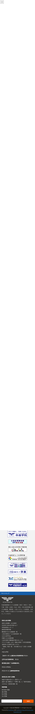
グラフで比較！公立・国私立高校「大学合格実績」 (17, 642)
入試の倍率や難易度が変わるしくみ (12, 640)
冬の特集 (4, 696)
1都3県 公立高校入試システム (10, 644)
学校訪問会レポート (8, 627)
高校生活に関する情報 (8, 677)
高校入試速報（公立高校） (9, 623)
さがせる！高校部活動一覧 (9, 684)
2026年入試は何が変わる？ (10, 625)
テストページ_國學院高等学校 (11, 671)
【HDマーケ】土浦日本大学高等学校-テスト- (15, 656)
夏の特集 (4, 692)
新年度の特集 (6, 690)
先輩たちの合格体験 (8, 638)
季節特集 (4, 687)
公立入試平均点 (6, 636)
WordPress (11, 710)
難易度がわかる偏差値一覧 (9, 632)
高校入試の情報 (6, 620)
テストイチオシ (6, 667)
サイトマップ (5, 593)
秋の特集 (4, 694)
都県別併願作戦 (6, 629)
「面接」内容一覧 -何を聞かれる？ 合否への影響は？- (16, 648)
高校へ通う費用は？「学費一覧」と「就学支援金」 (17, 682)
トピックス (5, 652)
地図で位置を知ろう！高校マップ (11, 679)
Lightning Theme (21, 710)
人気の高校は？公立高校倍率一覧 (11, 634)
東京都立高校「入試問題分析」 (11, 663)
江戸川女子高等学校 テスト (10, 659)
